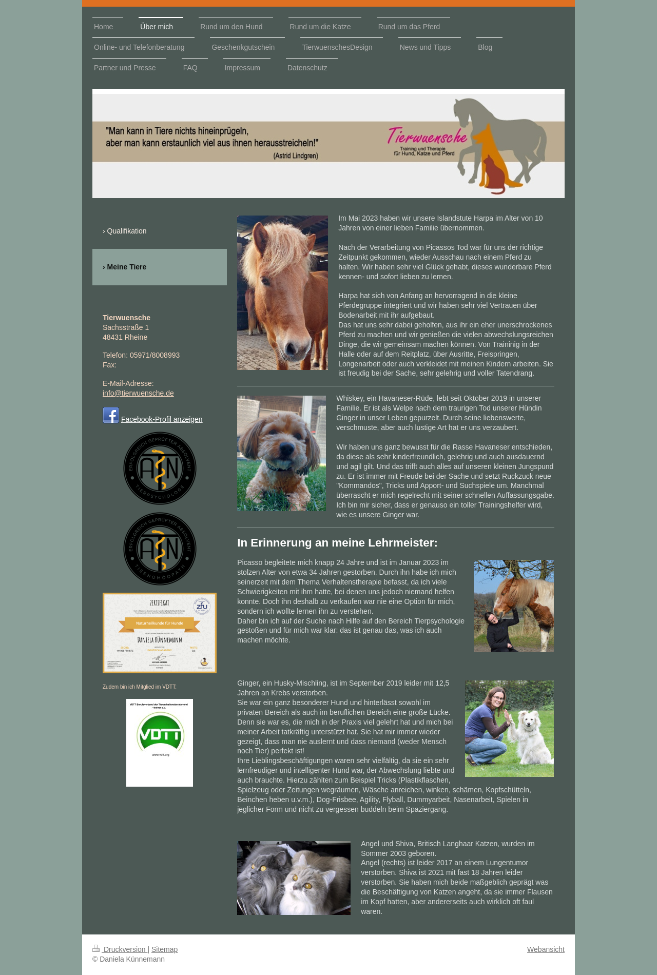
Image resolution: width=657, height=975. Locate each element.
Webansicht (546, 949)
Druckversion (119, 949)
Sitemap (164, 949)
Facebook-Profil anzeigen (162, 419)
